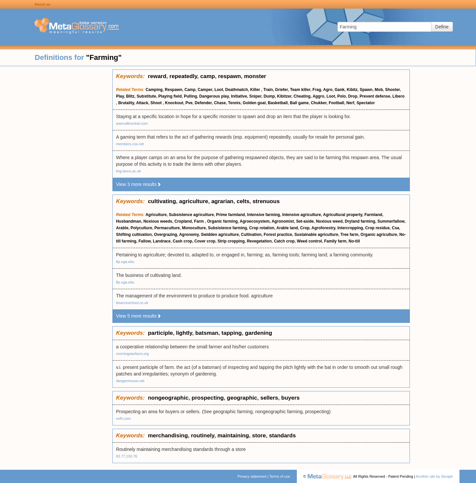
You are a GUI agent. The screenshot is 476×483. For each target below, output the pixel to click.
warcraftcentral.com (132, 123)
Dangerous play (214, 96)
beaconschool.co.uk (132, 303)
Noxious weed (329, 221)
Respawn (173, 89)
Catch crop (284, 241)
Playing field (170, 96)
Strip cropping (231, 241)
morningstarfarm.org (132, 354)
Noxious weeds (157, 221)
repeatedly (183, 76)
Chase (220, 103)
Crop (304, 228)
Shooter (392, 89)
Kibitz (352, 89)
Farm (199, 221)
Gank (339, 89)
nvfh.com (123, 418)
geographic (242, 398)
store (259, 435)
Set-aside (305, 221)
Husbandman (128, 221)
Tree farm (349, 234)
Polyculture (141, 228)
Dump (269, 96)
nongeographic (168, 398)
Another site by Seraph (434, 476)
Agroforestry (323, 228)
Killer (255, 89)
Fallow (145, 241)
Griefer (281, 89)
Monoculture (194, 228)
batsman (206, 333)
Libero (398, 96)
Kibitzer (284, 96)
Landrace (162, 241)
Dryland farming (360, 221)
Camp (189, 89)
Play (120, 96)
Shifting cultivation (134, 234)
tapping (231, 333)
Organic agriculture (379, 234)
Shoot (156, 103)
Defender (203, 103)
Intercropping (350, 228)
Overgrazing (165, 234)
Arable (122, 228)
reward (157, 76)
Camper (205, 89)
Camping (154, 89)
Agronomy (189, 234)
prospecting (208, 398)
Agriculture (156, 214)
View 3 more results (138, 184)
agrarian (222, 201)
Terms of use (279, 476)
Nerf (350, 103)
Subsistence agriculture (191, 214)
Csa (395, 228)
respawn (229, 76)
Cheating (302, 96)
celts (243, 201)
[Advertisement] (56, 168)
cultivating (162, 201)
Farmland (373, 214)
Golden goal (254, 103)
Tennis (234, 103)
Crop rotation (261, 228)
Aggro (318, 96)
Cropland (183, 221)
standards (282, 435)
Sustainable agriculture (316, 234)
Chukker (318, 103)
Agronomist (283, 221)
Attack (142, 103)
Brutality (126, 103)
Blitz (130, 96)
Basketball (278, 103)
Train (268, 89)
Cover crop (204, 241)
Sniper (255, 96)
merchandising (168, 435)
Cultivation (251, 234)
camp (207, 76)
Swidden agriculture (220, 234)
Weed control (309, 241)
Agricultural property (342, 214)
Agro (328, 89)
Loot (219, 89)
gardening (258, 333)
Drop (352, 96)
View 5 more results (138, 316)
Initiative (239, 96)
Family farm (335, 241)
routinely (203, 435)
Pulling (190, 96)
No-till (354, 241)
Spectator (365, 103)
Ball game (299, 103)
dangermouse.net (130, 381)
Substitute (146, 96)
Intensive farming (263, 214)
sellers (269, 398)
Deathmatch (236, 89)
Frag (316, 89)
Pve (188, 103)
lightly (184, 333)
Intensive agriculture (301, 214)
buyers (290, 398)
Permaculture (167, 228)
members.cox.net (130, 144)
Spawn (366, 89)
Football (336, 103)
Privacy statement (251, 476)
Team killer (300, 89)
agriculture (193, 201)
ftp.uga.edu (125, 262)
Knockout (174, 103)
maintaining (233, 435)
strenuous (266, 201)
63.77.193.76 (126, 456)
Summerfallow (391, 221)
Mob (379, 89)
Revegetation (259, 241)
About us (42, 4)
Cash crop (182, 241)
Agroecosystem (254, 221)
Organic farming (222, 221)
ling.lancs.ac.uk (128, 171)
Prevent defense (375, 96)
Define (442, 26)
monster (255, 76)
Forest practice (278, 234)
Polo (341, 96)
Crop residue (377, 228)
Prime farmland (230, 214)
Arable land (287, 228)
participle (160, 333)
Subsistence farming (227, 228)
